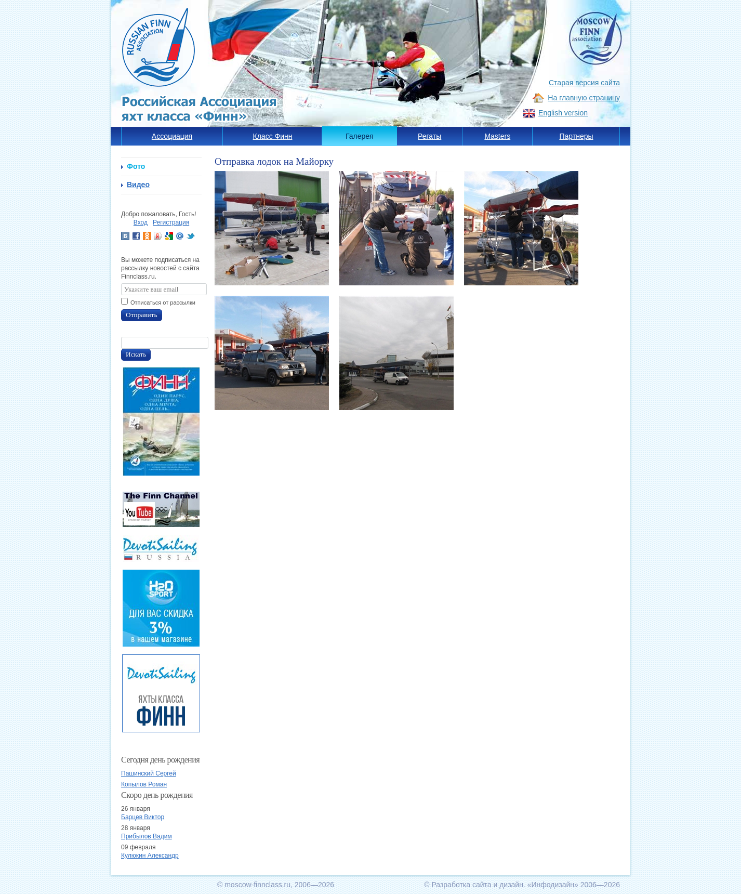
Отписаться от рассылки (162, 302)
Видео (138, 184)
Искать (136, 354)
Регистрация (171, 222)
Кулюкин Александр (150, 855)
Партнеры (576, 136)
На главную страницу (584, 98)
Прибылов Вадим (146, 836)
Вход (141, 222)
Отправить (141, 315)
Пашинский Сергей (148, 773)
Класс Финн (273, 136)
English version (563, 113)
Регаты (429, 136)
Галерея (360, 136)
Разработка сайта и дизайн (477, 884)
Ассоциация (172, 136)
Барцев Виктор (142, 817)
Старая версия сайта (584, 82)
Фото (136, 166)
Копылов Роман (144, 784)
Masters (497, 136)
